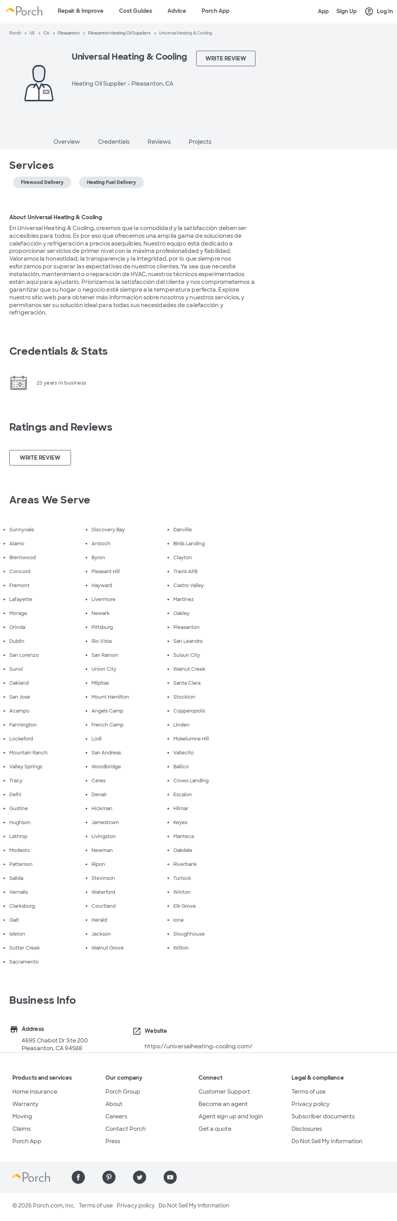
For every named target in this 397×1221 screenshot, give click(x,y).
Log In (378, 11)
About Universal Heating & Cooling (55, 217)
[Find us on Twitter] (139, 1177)
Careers (116, 1116)
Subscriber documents (323, 1116)
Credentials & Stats (58, 351)
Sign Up (347, 11)
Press (112, 1141)
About (114, 1104)
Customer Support (224, 1091)
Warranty (25, 1104)
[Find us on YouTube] (170, 1177)
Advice (176, 10)
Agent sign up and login (230, 1116)
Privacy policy (311, 1104)
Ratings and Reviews (60, 427)
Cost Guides (135, 10)
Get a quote (214, 1128)
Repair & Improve (81, 10)
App (323, 11)
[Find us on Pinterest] (109, 1177)
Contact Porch (125, 1128)
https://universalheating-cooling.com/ (198, 1046)
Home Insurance (34, 1091)
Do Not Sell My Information (327, 1141)
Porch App (216, 10)
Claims (21, 1128)
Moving (22, 1116)
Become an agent (223, 1104)
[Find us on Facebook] (78, 1177)
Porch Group (122, 1091)
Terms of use (309, 1091)
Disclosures (307, 1128)
